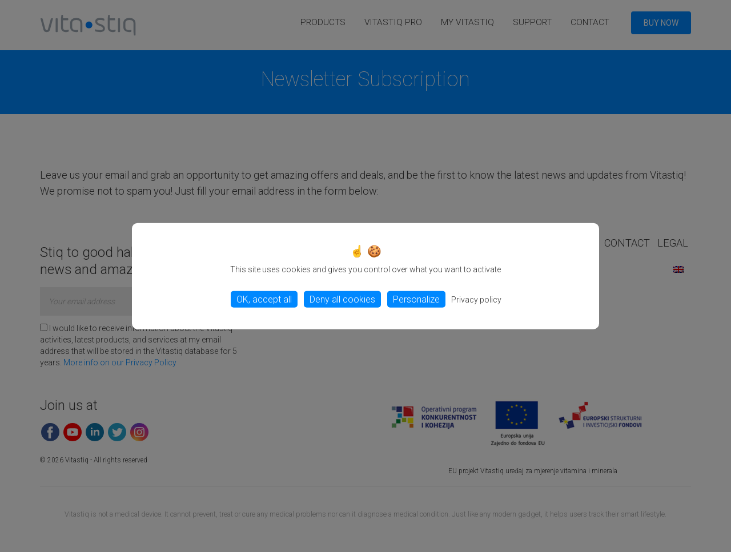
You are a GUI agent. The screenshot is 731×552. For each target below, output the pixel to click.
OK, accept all (264, 299)
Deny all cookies (342, 299)
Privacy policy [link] (476, 299)
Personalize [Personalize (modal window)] (416, 299)
